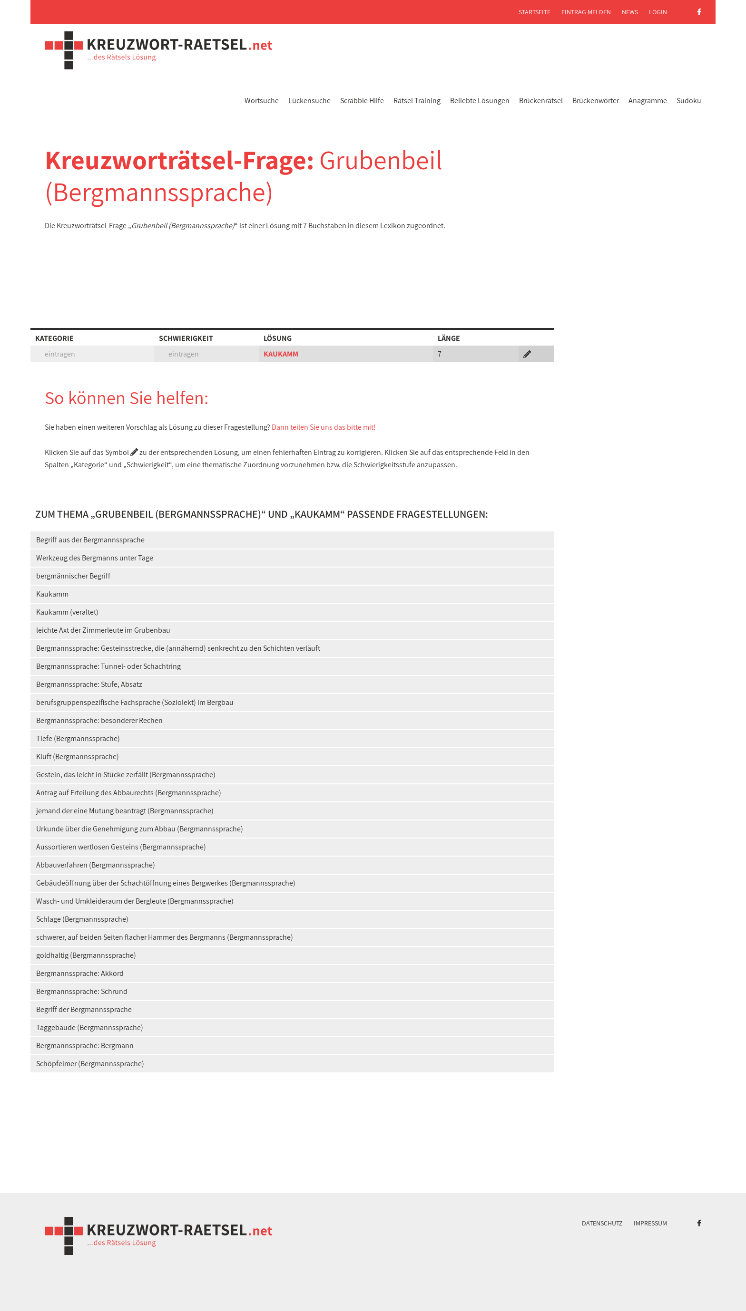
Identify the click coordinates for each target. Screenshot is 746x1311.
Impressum (650, 1223)
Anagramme (647, 101)
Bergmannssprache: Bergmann (85, 1046)
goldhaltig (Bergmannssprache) (86, 955)
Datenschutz (602, 1223)
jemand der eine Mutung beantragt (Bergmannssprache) (125, 811)
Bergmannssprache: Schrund (82, 991)
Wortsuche (262, 101)
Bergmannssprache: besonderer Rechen (99, 720)
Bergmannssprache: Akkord (80, 973)
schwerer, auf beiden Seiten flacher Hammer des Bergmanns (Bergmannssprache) (164, 937)
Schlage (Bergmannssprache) (82, 919)
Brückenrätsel (541, 101)
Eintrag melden (586, 12)
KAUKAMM (281, 354)
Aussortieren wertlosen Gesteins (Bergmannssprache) (121, 847)
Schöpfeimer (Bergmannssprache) (90, 1064)
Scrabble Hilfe (362, 101)
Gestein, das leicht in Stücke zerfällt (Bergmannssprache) (126, 775)
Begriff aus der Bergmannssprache (90, 540)
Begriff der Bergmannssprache (84, 1009)
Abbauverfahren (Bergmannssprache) (95, 865)
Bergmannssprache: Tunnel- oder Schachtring (108, 666)
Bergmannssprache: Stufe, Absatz (89, 684)
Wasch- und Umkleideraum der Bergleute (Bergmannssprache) (135, 901)
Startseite (534, 12)
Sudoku (689, 101)
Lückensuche (309, 101)
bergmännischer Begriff (73, 576)
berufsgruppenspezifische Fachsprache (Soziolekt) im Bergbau (135, 702)
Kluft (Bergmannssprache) (77, 757)
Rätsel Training (417, 101)
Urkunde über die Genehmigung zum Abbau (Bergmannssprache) (139, 829)
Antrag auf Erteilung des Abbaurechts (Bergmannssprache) (128, 793)
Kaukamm (52, 594)
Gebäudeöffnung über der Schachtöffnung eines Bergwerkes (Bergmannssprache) (165, 883)
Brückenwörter (595, 101)
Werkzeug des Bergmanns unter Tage (94, 558)
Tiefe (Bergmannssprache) (78, 738)
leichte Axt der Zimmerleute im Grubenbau (103, 630)
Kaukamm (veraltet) (67, 612)
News (630, 12)
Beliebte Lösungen (480, 101)
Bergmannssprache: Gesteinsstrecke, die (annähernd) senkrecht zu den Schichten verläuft (178, 648)
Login (658, 12)
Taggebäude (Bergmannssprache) (89, 1027)
